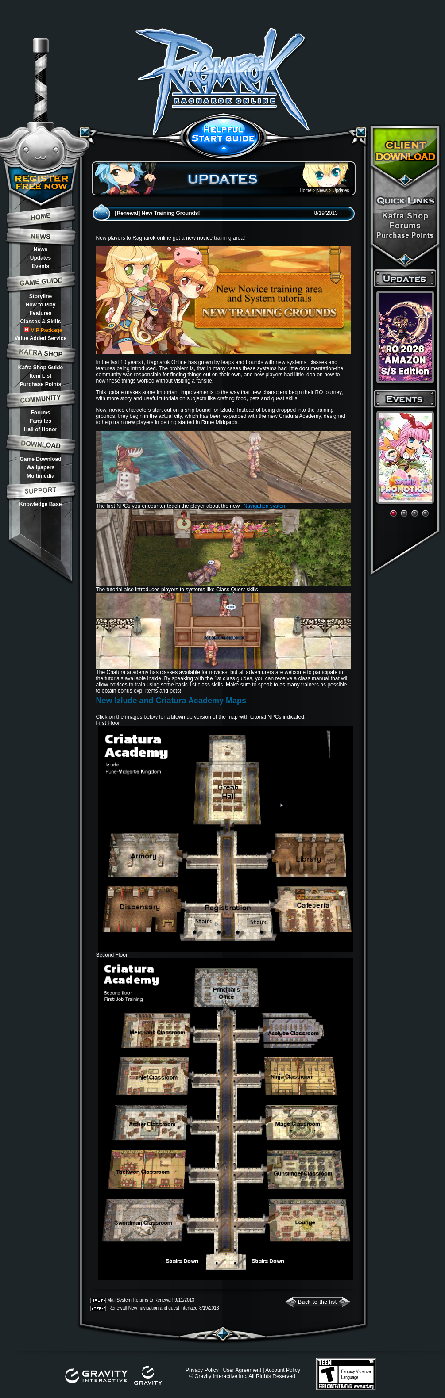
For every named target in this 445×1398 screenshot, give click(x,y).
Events (40, 266)
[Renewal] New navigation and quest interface (152, 1308)
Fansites (40, 421)
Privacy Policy (202, 1370)
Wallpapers (41, 467)
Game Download (40, 459)
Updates (40, 258)
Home (306, 190)
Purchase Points (40, 384)
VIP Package (43, 330)
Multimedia (40, 476)
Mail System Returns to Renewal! (140, 1300)
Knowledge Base (40, 504)
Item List (40, 376)
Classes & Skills (40, 321)
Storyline (40, 296)
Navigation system (265, 506)
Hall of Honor (40, 429)
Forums (40, 413)
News (40, 249)
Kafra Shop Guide (40, 367)
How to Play (40, 305)
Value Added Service (41, 338)
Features (40, 313)
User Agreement (242, 1370)
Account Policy (282, 1370)
